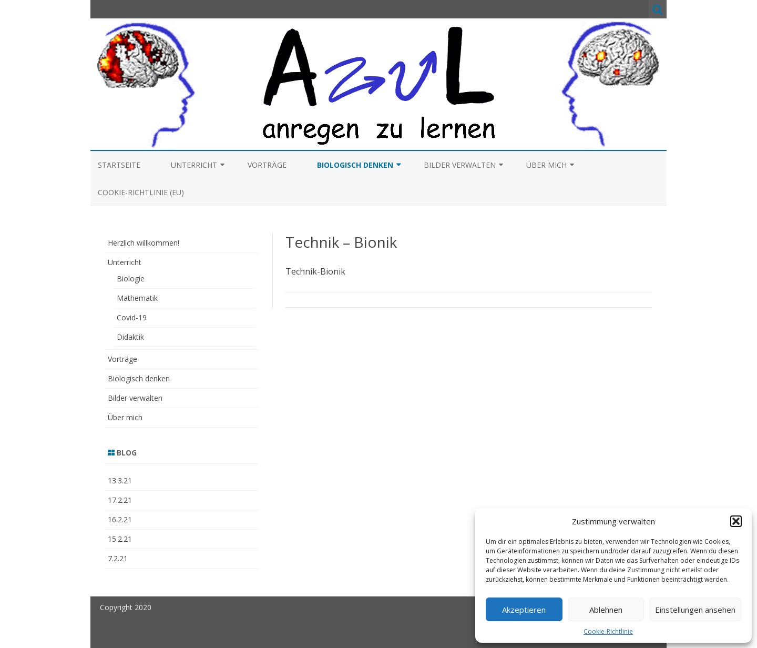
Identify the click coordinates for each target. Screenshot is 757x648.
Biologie (131, 279)
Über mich (546, 165)
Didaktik (130, 337)
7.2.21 (118, 558)
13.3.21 (120, 480)
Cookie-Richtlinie (608, 631)
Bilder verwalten (460, 165)
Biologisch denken (355, 165)
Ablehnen (605, 609)
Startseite (119, 165)
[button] (736, 521)
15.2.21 (120, 539)
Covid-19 (132, 317)
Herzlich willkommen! (143, 243)
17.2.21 (120, 500)
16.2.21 (120, 519)
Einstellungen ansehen (695, 609)
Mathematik (137, 298)
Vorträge (267, 165)
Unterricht (194, 165)
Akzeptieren (524, 609)
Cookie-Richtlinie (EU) (141, 192)
